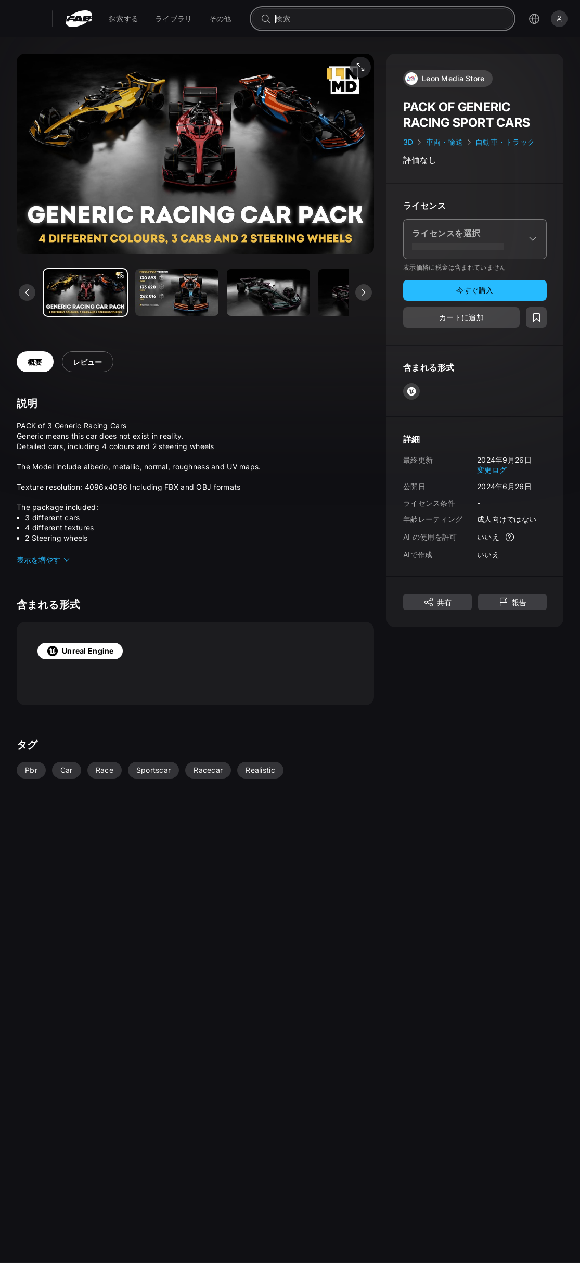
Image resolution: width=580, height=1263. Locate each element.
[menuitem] (123, 18)
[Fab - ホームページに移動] (79, 18)
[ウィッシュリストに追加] (536, 317)
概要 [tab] (35, 362)
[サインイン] (559, 18)
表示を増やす (44, 559)
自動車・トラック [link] (505, 141)
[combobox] (390, 19)
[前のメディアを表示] (27, 292)
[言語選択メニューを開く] (534, 18)
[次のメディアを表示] (363, 292)
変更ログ (492, 469)
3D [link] (408, 141)
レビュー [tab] (87, 362)
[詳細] (510, 537)
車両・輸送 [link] (444, 141)
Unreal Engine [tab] (80, 651)
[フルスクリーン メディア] (360, 67)
